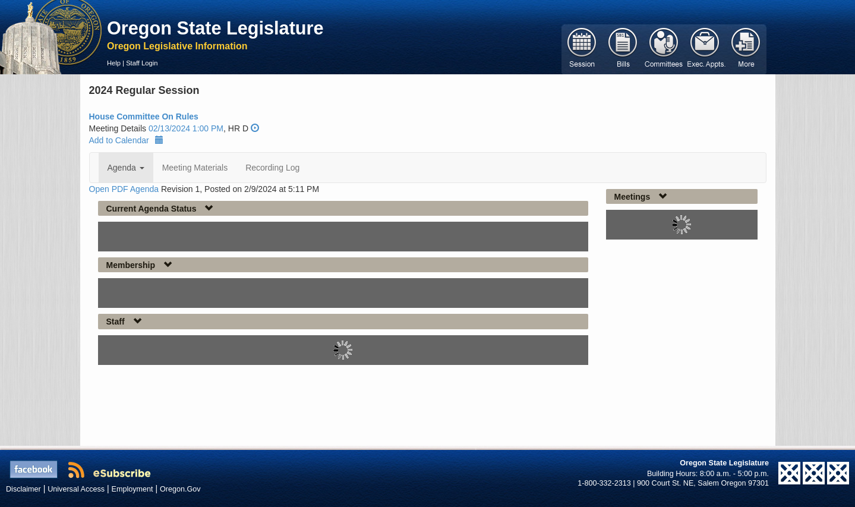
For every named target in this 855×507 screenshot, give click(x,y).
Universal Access (76, 489)
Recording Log (272, 167)
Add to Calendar (126, 140)
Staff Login (141, 63)
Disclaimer (23, 489)
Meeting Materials (195, 167)
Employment (132, 489)
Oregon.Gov (180, 489)
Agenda (126, 167)
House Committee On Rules (143, 116)
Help (114, 63)
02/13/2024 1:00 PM (186, 128)
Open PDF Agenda (124, 189)
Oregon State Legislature (215, 28)
